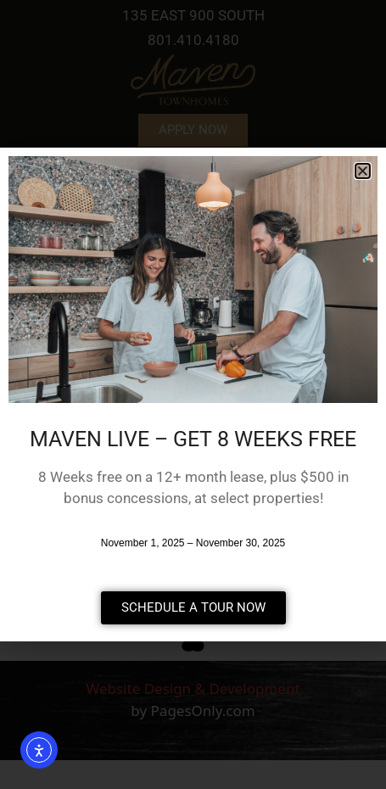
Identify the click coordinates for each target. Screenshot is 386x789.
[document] (193, 394)
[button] (362, 171)
